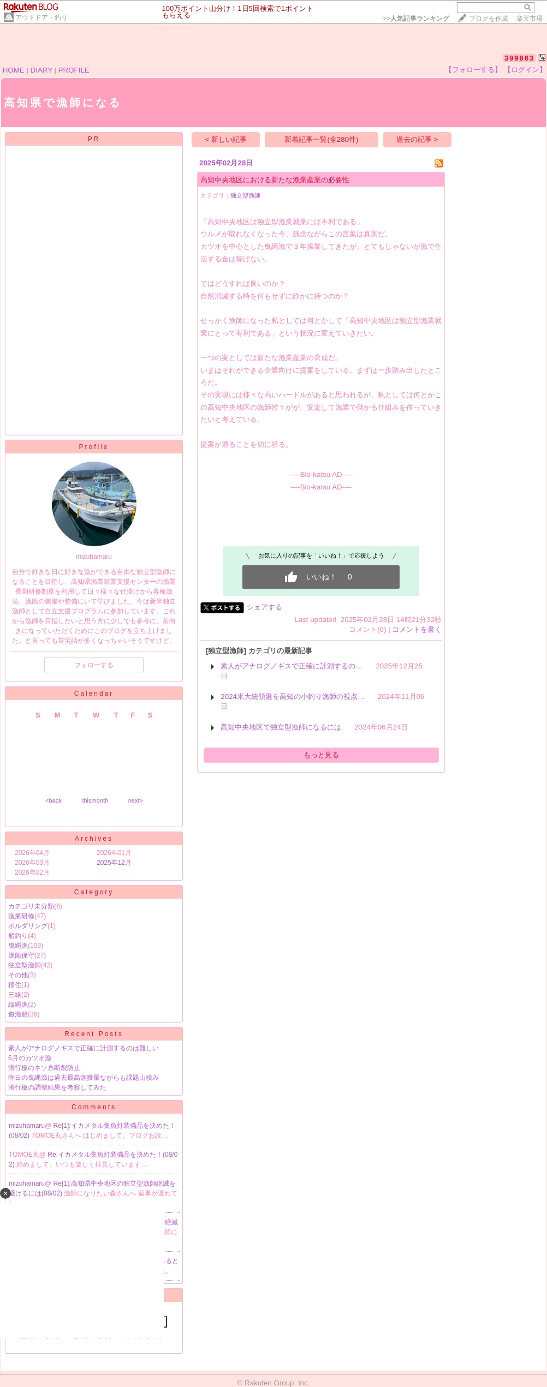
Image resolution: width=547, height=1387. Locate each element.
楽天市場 (529, 18)
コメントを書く (417, 629)
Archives (94, 838)
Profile (94, 447)
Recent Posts (93, 1034)
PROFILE (74, 70)
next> (135, 800)
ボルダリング (27, 926)
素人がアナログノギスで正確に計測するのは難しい (83, 1048)
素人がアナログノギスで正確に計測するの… (291, 666)
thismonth (95, 800)
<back (53, 800)
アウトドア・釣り (41, 17)
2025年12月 (114, 862)
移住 (14, 985)
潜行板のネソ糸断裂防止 (44, 1068)
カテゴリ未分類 (31, 906)
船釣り (18, 936)
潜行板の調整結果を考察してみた (57, 1087)
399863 (519, 58)
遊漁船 (18, 1014)
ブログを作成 (488, 18)
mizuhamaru (27, 1125)
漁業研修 (21, 916)
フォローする (94, 665)
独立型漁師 (24, 965)
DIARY (41, 70)
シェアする (264, 607)
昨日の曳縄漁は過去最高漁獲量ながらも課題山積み (83, 1077)
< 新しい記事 (226, 139)
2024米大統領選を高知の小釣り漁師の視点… (293, 696)
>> (416, 18)
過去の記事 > (417, 139)
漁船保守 (21, 955)
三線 (14, 995)
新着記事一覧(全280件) (321, 139)
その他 (18, 975)
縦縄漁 (18, 1004)
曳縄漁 (18, 945)
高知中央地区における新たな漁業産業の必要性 (274, 180)
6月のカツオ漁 (29, 1058)
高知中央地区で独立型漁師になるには (281, 727)
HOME (14, 70)
